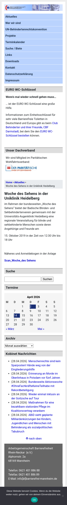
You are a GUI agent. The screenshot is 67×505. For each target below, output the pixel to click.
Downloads (12, 61)
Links (8, 55)
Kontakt (10, 67)
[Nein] (62, 496)
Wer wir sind (13, 23)
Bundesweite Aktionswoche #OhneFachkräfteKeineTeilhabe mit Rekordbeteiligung (36, 386)
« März (10, 329)
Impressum (12, 80)
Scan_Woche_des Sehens (20, 260)
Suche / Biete (13, 48)
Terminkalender (15, 42)
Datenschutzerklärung (19, 74)
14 (15, 315)
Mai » (41, 329)
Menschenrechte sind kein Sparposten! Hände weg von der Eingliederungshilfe (36, 365)
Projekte (10, 35)
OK (34, 500)
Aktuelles (11, 16)
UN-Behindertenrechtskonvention (26, 29)
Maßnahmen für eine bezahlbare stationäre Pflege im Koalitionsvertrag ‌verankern (32, 406)
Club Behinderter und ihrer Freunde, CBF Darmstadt (32, 127)
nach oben (33, 438)
